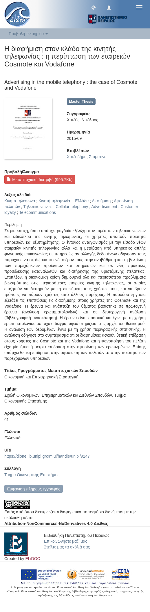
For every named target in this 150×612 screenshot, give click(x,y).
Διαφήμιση (101, 200)
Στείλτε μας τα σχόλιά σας (67, 547)
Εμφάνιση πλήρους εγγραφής (33, 489)
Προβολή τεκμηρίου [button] (28, 33)
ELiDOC (32, 558)
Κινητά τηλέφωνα (19, 200)
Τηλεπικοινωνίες (37, 206)
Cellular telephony (72, 206)
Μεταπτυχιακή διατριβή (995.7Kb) (39, 179)
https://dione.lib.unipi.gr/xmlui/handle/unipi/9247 (47, 456)
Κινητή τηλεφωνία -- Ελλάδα (64, 200)
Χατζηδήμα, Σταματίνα (87, 156)
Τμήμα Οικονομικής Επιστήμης (31, 474)
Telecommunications (37, 212)
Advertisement (104, 206)
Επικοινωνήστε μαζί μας (65, 541)
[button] (93, 7)
